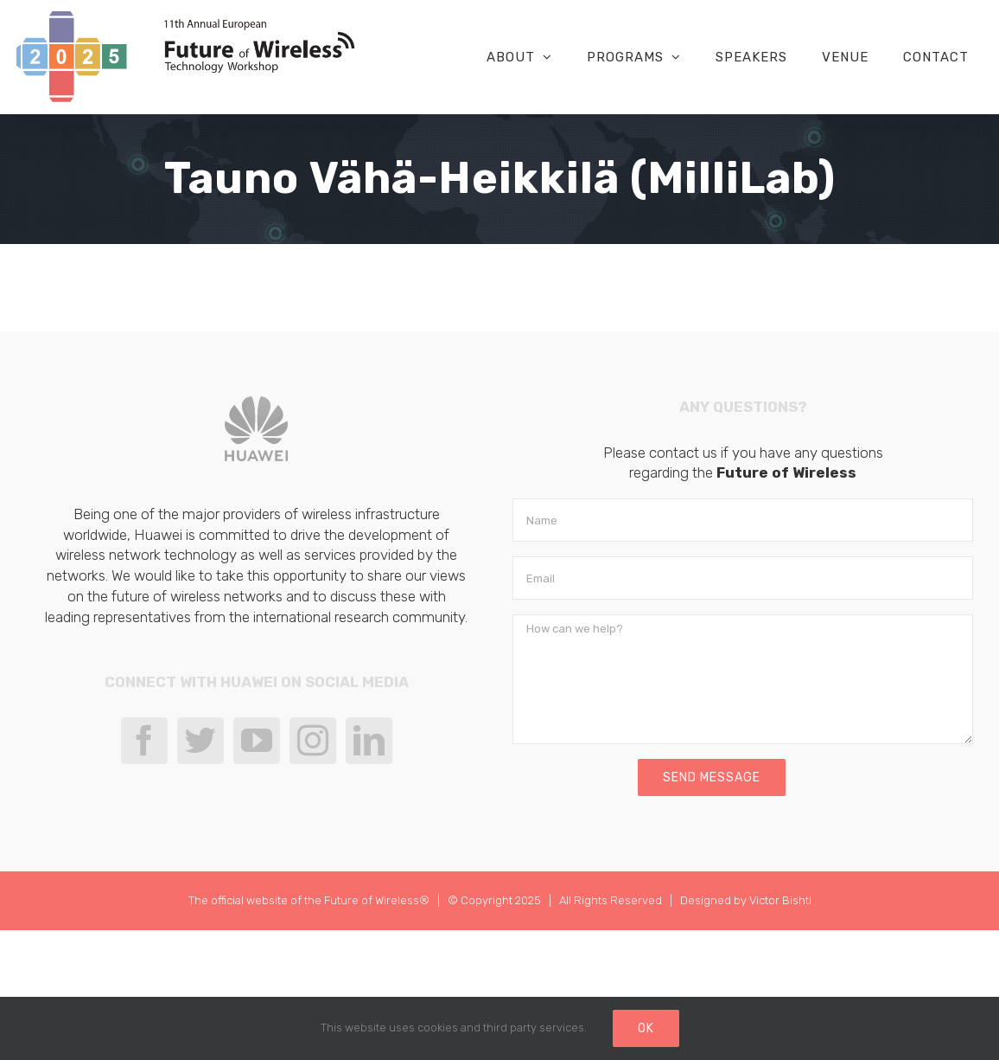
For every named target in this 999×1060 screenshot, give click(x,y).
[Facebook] (144, 740)
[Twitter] (200, 740)
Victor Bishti (780, 900)
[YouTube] (256, 740)
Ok (646, 1028)
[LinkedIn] (369, 740)
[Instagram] (313, 740)
